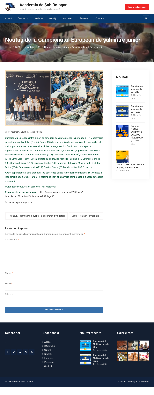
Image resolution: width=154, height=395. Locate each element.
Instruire (67, 18)
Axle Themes (142, 389)
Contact (99, 18)
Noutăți (52, 18)
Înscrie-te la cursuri (136, 6)
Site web (9, 302)
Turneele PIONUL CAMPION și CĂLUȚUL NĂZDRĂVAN (137, 132)
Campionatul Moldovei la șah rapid (137, 109)
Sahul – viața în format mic (85, 223)
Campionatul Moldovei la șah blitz (137, 89)
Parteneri (84, 18)
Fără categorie (15, 202)
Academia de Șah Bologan (44, 4)
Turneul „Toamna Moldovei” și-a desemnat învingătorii (37, 215)
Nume (9, 281)
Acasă (8, 18)
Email (8, 291)
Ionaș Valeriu (36, 131)
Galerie (39, 18)
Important (28, 202)
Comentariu (12, 247)
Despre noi (23, 18)
